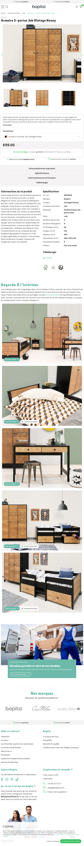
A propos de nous (51, 736)
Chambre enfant (14, 13)
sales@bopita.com (55, 787)
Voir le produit (11, 359)
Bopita (4, 17)
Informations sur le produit (42, 168)
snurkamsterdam (30, 422)
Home (3, 13)
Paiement (5, 736)
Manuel (47, 257)
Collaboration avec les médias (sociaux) (61, 747)
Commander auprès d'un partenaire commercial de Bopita (17, 746)
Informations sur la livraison (42, 178)
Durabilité (47, 740)
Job (23, 13)
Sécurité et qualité (51, 744)
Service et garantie (9, 762)
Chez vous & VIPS (50, 775)
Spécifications (42, 173)
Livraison (5, 740)
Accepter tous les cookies (70, 841)
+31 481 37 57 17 (54, 783)
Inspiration (47, 778)
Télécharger (42, 182)
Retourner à (6, 751)
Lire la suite (7, 125)
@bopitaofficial (53, 295)
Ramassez (5, 755)
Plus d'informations (20, 674)
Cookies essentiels (52, 841)
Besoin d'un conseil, (22, 159)
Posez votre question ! (57, 792)
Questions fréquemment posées (15, 758)
